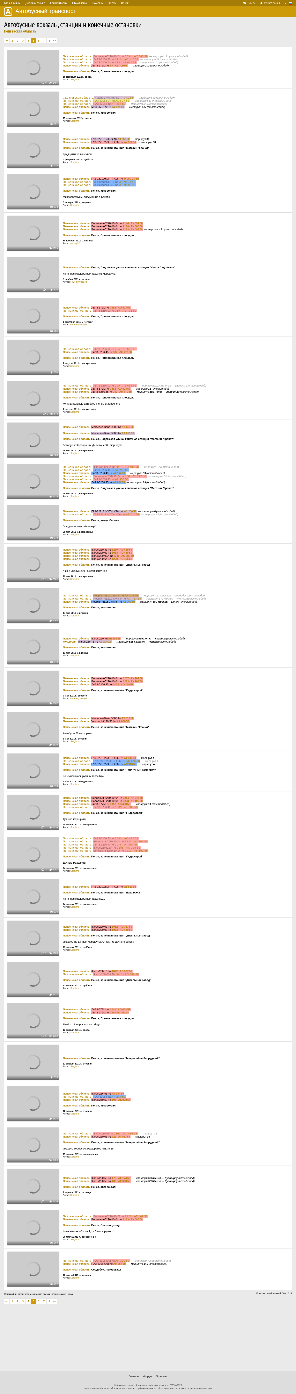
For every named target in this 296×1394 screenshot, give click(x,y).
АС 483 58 (134, 598)
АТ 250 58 (122, 470)
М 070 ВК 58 (127, 181)
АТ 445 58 (128, 427)
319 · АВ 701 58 (125, 310)
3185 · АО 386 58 (128, 847)
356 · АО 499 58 (119, 1012)
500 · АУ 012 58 (135, 476)
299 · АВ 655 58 (125, 385)
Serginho (74, 79)
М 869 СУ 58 (131, 178)
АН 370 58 (122, 1260)
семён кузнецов (78, 282)
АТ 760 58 (129, 601)
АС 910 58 (130, 764)
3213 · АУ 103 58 (133, 681)
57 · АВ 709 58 (118, 65)
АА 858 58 (123, 721)
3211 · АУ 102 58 (136, 850)
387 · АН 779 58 (122, 352)
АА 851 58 (128, 433)
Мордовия (69, 641)
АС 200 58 (130, 511)
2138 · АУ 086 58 (133, 226)
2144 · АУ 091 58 (133, 223)
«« (6, 40)
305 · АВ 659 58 (125, 349)
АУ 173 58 (132, 595)
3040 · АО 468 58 (120, 1009)
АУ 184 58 (118, 1093)
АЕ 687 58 (122, 100)
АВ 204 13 (105, 641)
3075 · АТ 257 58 (126, 844)
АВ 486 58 (114, 638)
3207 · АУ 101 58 (133, 678)
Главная (134, 1376)
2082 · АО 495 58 (127, 838)
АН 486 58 (118, 103)
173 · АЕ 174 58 (121, 1178)
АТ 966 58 (119, 482)
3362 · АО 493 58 (120, 307)
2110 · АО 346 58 (127, 59)
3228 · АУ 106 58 (133, 800)
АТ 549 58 (130, 886)
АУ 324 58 (118, 106)
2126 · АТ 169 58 (136, 1216)
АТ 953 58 (122, 479)
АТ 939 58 (130, 757)
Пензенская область (20, 31)
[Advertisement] (148, 1339)
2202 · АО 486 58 (125, 1133)
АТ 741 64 (126, 97)
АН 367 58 (119, 1263)
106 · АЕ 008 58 (121, 1099)
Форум (147, 1376)
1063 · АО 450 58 (122, 552)
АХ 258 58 (123, 139)
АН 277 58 (118, 1096)
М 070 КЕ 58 (127, 184)
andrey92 (75, 243)
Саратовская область (78, 97)
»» (54, 40)
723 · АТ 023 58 (121, 1136)
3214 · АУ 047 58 (133, 797)
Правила (161, 1376)
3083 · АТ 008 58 (126, 807)
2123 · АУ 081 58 (133, 229)
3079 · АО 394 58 (123, 684)
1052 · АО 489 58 (127, 466)
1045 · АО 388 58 (123, 555)
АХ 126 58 (133, 761)
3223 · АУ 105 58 (136, 841)
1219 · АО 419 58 (122, 549)
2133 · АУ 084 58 (133, 1219)
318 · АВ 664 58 (125, 62)
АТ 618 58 (128, 718)
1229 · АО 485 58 (122, 558)
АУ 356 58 (130, 142)
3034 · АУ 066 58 (136, 56)
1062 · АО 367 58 (122, 926)
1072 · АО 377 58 (122, 971)
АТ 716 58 (133, 514)
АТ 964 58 (119, 473)
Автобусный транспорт (40, 11)
